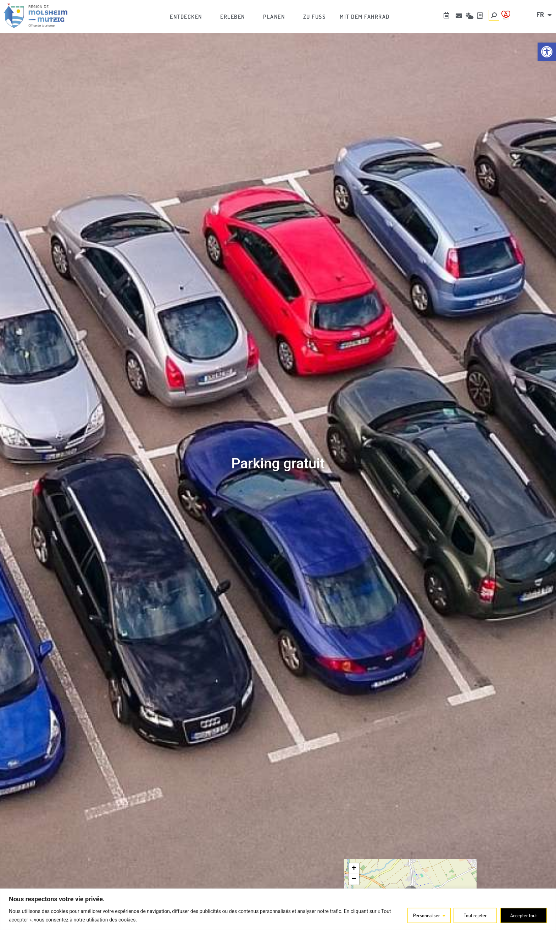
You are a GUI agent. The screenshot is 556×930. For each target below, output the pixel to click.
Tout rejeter (475, 915)
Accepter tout (523, 915)
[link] (547, 52)
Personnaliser (426, 915)
